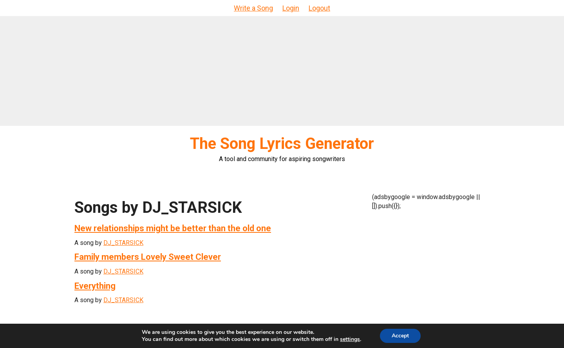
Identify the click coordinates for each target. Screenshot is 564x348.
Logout (319, 8)
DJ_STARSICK (123, 242)
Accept (400, 335)
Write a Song (253, 8)
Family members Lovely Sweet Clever (147, 257)
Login (290, 8)
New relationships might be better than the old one (172, 228)
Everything (95, 286)
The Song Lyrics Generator (282, 143)
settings (350, 339)
